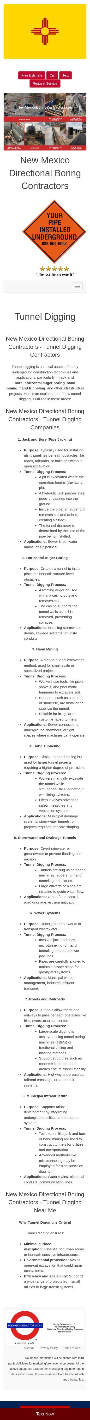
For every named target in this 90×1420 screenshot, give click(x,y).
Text (65, 75)
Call (52, 75)
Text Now (45, 1414)
